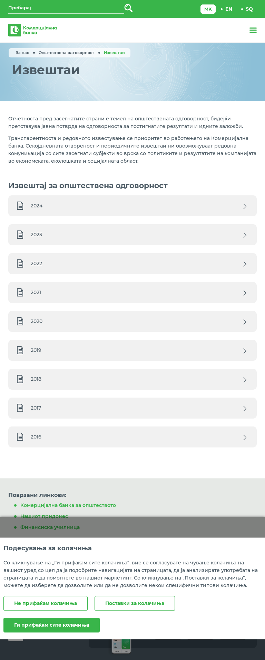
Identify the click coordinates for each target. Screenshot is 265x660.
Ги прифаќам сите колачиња (51, 625)
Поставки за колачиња (134, 603)
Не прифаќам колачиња (45, 603)
